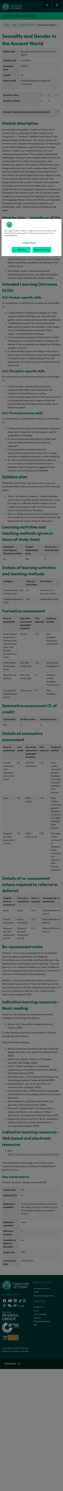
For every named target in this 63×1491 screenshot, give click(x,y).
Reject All (21, 250)
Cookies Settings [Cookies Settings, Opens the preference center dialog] (29, 243)
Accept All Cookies (41, 250)
